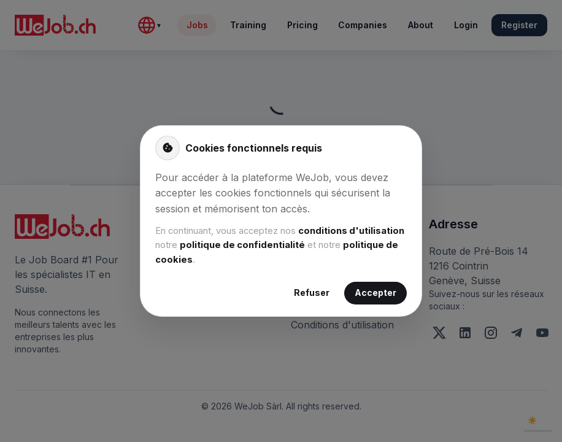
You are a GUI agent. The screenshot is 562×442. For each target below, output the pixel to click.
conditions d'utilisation (351, 230)
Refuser (311, 293)
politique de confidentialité (242, 244)
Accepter (375, 293)
